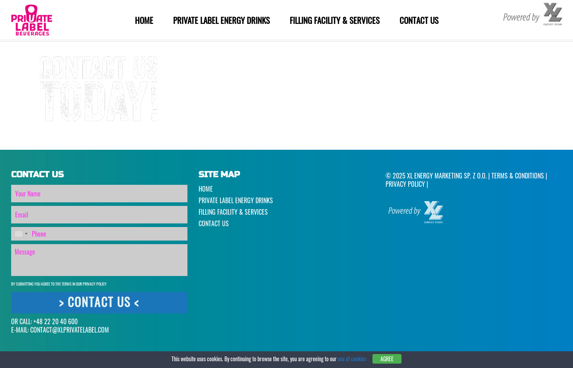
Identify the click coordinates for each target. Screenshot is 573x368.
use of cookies (352, 358)
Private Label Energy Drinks (221, 20)
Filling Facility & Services (335, 20)
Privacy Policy (95, 284)
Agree (387, 358)
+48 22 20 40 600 (55, 321)
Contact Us (419, 20)
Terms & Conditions (517, 175)
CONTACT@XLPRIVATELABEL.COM (69, 330)
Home (144, 20)
